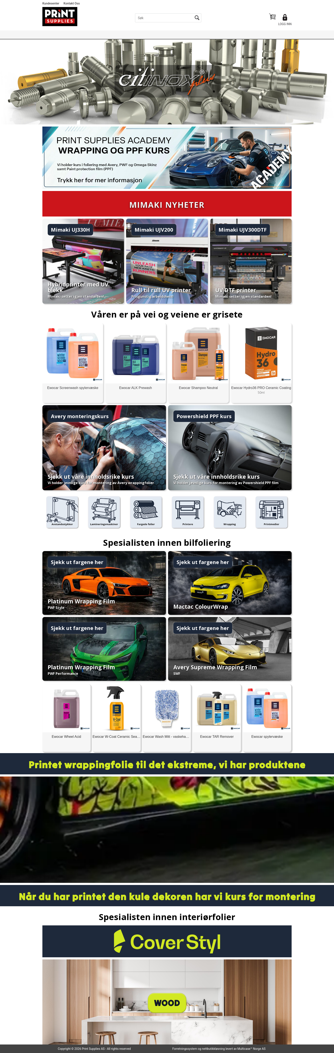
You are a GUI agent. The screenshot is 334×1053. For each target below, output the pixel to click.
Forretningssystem (184, 1048)
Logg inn (285, 24)
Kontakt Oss (71, 3)
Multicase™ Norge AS (252, 1048)
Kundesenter (50, 3)
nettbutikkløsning (213, 1048)
